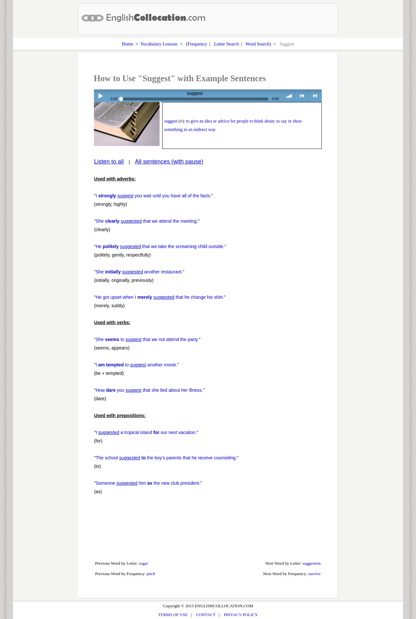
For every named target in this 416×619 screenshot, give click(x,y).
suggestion (312, 563)
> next (315, 95)
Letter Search (226, 43)
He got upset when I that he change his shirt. (160, 297)
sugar (143, 563)
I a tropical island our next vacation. (146, 432)
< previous (302, 95)
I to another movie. (136, 364)
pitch (151, 573)
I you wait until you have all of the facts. (153, 195)
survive (314, 573)
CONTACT (205, 614)
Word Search (257, 43)
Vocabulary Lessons (159, 43)
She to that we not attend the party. (147, 339)
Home (127, 43)
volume (289, 95)
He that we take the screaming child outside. (160, 246)
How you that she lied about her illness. (149, 390)
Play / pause (100, 95)
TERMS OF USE (173, 614)
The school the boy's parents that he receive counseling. (166, 457)
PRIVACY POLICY (241, 614)
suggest (170, 121)
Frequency (197, 43)
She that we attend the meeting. (147, 221)
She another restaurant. (139, 271)
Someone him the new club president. (148, 483)
